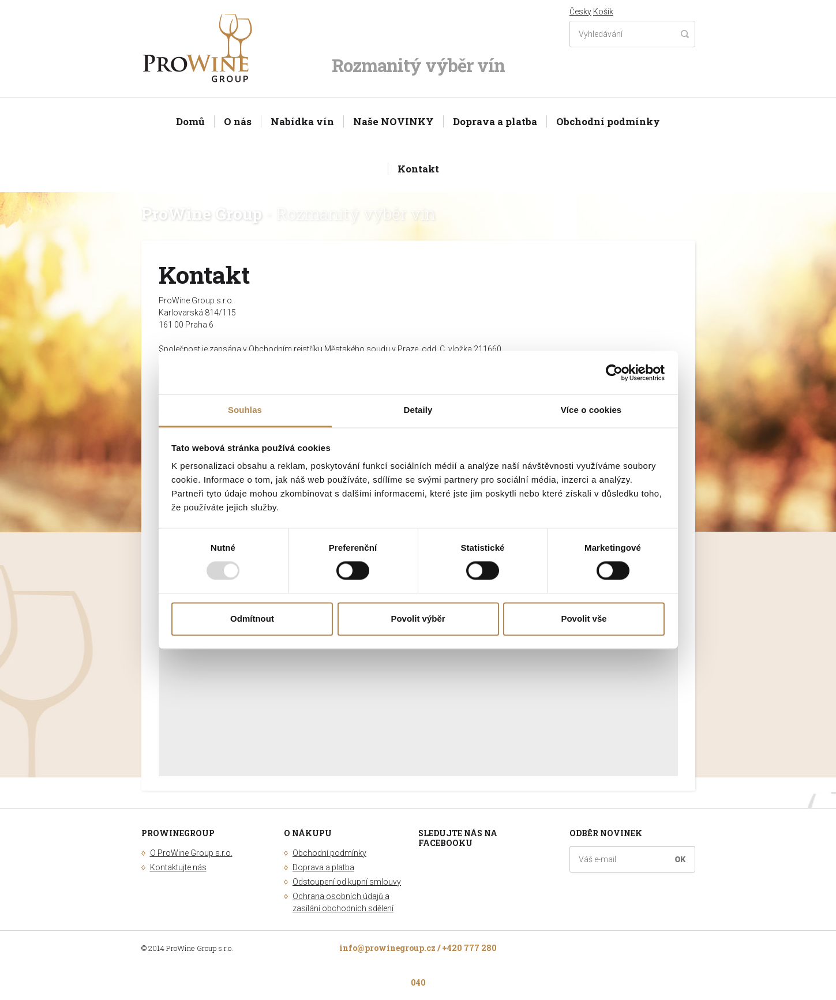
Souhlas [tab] (245, 410)
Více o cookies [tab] (591, 410)
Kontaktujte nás (178, 867)
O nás (238, 121)
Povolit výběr (418, 618)
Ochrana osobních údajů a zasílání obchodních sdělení (343, 902)
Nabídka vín (302, 121)
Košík (603, 11)
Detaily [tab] (418, 410)
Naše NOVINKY (393, 121)
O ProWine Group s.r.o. (191, 853)
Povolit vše (583, 618)
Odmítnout (252, 618)
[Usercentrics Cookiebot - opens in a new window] (614, 372)
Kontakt (418, 169)
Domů (190, 121)
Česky (580, 11)
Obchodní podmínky (608, 121)
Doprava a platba (495, 121)
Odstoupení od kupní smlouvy (347, 881)
